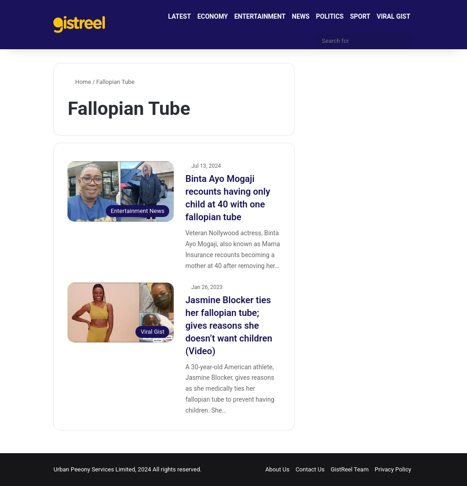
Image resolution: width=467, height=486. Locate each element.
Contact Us (310, 469)
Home (79, 81)
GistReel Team (349, 469)
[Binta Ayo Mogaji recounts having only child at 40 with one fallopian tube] (120, 191)
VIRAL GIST (393, 16)
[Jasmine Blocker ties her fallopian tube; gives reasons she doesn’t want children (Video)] (120, 312)
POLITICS (330, 16)
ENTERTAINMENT (259, 16)
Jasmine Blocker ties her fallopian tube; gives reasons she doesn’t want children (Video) (228, 326)
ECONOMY (212, 16)
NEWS (301, 16)
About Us (277, 469)
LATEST (179, 16)
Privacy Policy (393, 469)
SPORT (360, 16)
